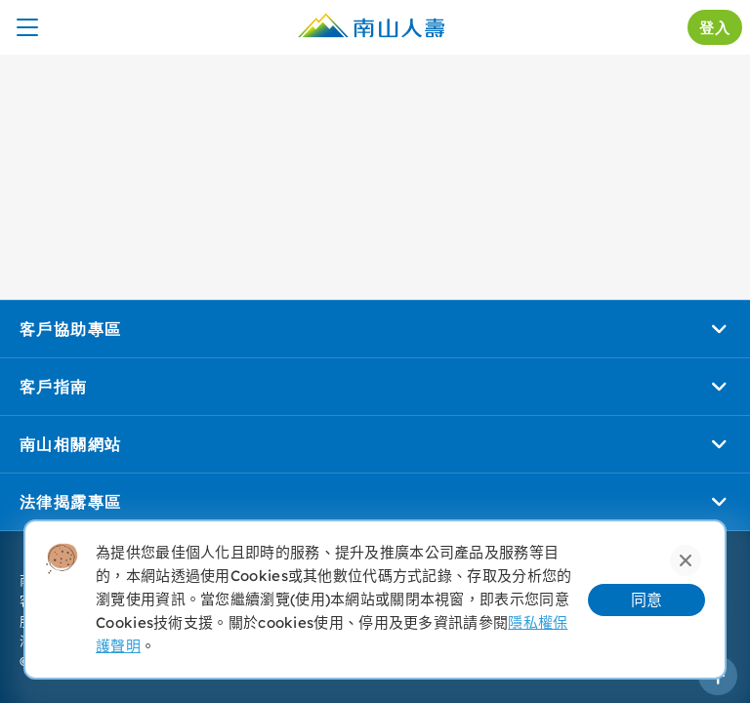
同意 (646, 599)
